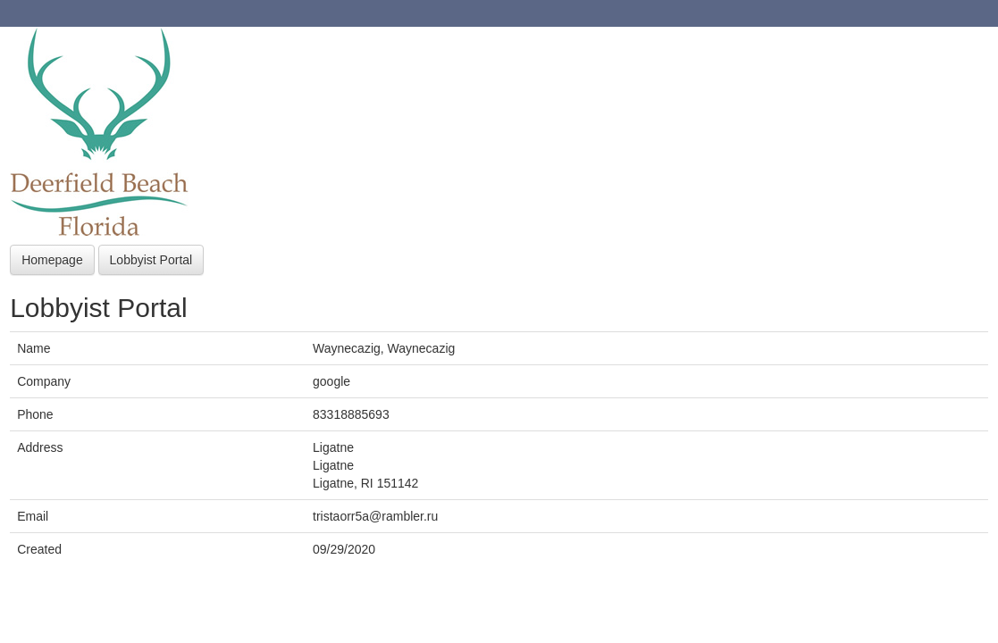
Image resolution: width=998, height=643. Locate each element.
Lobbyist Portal (151, 260)
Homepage (52, 260)
